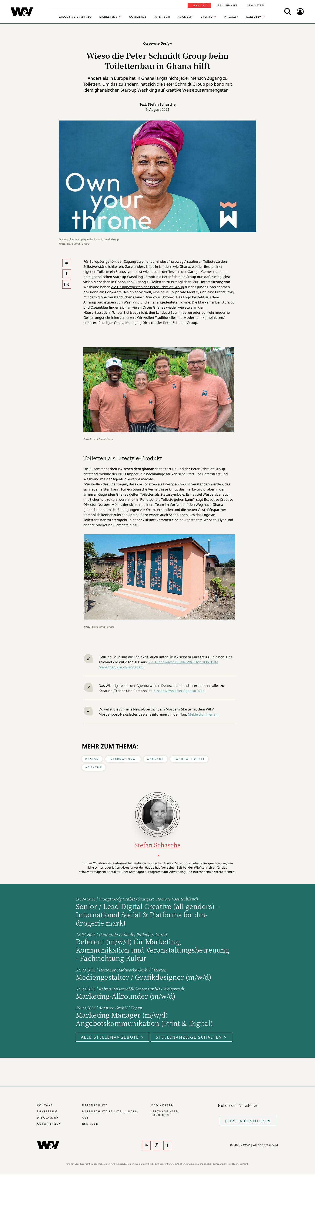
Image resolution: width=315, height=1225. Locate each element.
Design (92, 759)
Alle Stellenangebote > (112, 1037)
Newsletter (256, 5)
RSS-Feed (90, 1124)
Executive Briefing (75, 16)
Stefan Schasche (161, 104)
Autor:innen (49, 1124)
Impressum (47, 1111)
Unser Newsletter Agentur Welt (179, 690)
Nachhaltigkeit (189, 759)
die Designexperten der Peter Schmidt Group (147, 287)
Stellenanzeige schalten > (191, 1037)
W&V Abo (200, 5)
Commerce (138, 16)
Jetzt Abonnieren (248, 1120)
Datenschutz (94, 1105)
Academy (185, 16)
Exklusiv (253, 16)
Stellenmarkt (227, 5)
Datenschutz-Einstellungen (110, 1111)
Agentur (155, 759)
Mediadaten (162, 1105)
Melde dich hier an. (203, 714)
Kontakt (45, 1105)
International (123, 759)
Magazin (231, 16)
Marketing (108, 16)
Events (206, 16)
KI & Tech (162, 16)
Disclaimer (47, 1117)
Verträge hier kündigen (164, 1113)
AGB (85, 1117)
